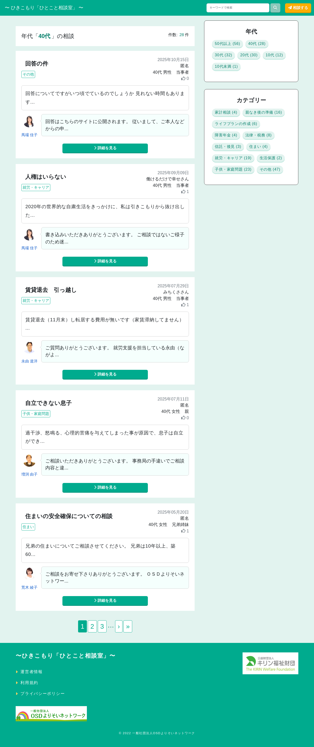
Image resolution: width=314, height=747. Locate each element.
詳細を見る (105, 148)
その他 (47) (230, 265)
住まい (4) (228, 208)
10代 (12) (227, 73)
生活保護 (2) (231, 236)
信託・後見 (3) (234, 193)
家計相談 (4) (231, 122)
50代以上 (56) (233, 45)
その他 (28, 74)
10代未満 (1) (265, 73)
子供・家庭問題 (36, 414)
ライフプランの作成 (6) (247, 151)
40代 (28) (272, 45)
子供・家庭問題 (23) (242, 250)
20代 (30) (260, 59)
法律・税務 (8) (234, 179)
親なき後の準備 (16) (242, 136)
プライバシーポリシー (42, 693)
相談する (298, 8)
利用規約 (29, 682)
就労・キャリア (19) (242, 222)
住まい (28, 527)
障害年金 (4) (231, 165)
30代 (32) (227, 59)
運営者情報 (31, 671)
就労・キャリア (36, 187)
